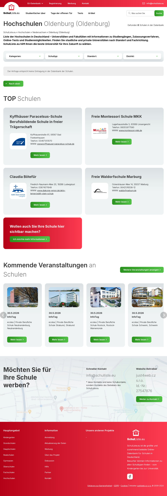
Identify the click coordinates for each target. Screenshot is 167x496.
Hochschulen (24, 32)
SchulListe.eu (9, 32)
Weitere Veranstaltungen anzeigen (141, 269)
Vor (3, 315)
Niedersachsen (39, 32)
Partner (48, 472)
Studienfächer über (36, 13)
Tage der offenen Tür (61, 13)
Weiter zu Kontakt (148, 399)
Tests (80, 13)
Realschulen (8, 455)
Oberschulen (8, 466)
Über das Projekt (52, 455)
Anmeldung (50, 437)
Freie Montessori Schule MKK (116, 116)
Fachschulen (8, 472)
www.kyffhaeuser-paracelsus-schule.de (55, 144)
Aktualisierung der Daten (55, 443)
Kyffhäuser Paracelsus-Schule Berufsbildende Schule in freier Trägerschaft (36, 121)
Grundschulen (9, 443)
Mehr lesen (39, 155)
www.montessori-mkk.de (130, 130)
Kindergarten (9, 437)
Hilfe (47, 466)
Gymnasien (8, 460)
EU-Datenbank (34, 3)
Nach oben (14, 83)
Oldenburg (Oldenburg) (59, 32)
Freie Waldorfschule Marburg (116, 177)
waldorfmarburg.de (127, 190)
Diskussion (49, 460)
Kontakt (85, 3)
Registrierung (55, 3)
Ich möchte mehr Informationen (29, 239)
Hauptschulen (9, 449)
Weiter (163, 315)
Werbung (72, 3)
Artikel (91, 13)
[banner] (11, 8)
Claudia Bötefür (23, 177)
